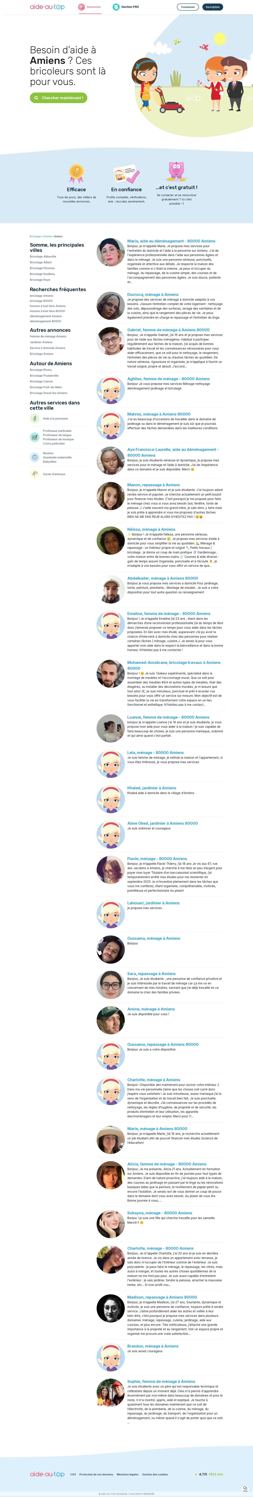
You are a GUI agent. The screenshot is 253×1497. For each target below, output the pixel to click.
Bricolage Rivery (41, 370)
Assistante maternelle (57, 457)
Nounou (48, 453)
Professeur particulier (57, 431)
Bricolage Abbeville (43, 256)
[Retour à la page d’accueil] (47, 7)
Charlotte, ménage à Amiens (153, 1079)
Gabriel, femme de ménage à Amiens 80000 (168, 330)
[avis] (203, 1474)
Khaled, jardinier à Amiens (151, 788)
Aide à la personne (55, 418)
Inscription (213, 6)
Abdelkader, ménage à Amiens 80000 (162, 578)
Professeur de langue (57, 435)
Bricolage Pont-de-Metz (46, 387)
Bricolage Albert (41, 262)
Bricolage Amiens (41, 354)
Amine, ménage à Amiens (151, 1009)
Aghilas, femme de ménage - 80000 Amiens (168, 378)
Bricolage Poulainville (44, 375)
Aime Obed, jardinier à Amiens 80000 (162, 823)
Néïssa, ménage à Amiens (151, 529)
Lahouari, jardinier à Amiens (153, 903)
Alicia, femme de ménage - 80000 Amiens (166, 1164)
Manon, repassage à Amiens (153, 485)
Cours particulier (54, 443)
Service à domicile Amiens (47, 348)
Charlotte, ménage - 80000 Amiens (160, 1248)
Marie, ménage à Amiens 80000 (157, 1128)
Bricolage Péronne (42, 268)
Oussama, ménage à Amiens (153, 938)
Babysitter (50, 461)
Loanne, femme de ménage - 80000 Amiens (168, 717)
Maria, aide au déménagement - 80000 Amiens (171, 241)
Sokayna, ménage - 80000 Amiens (159, 1213)
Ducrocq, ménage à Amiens (153, 294)
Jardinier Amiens (41, 342)
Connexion (188, 6)
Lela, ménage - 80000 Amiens (155, 752)
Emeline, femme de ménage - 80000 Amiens (168, 613)
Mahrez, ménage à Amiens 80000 (158, 414)
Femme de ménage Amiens (48, 336)
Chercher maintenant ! (58, 98)
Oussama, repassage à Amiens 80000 (163, 1044)
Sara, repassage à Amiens (151, 973)
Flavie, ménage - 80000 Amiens (157, 858)
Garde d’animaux (54, 474)
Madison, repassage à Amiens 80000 (162, 1297)
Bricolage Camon (41, 381)
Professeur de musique (58, 439)
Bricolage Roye (40, 279)
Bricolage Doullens (42, 274)
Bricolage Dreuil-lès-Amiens (48, 393)
